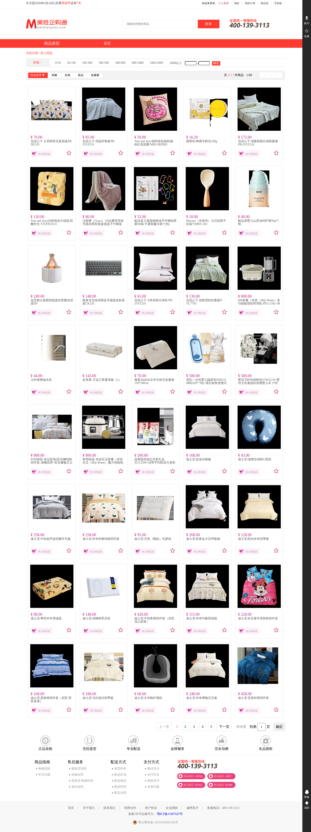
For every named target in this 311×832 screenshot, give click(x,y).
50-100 (71, 62)
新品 (81, 75)
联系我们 (109, 808)
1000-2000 (156, 62)
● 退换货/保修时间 (81, 780)
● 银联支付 (152, 780)
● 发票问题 (152, 786)
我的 (236, 3)
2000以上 (176, 63)
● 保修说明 (76, 774)
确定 (216, 63)
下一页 (224, 726)
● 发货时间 (119, 768)
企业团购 (172, 808)
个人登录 (223, 3)
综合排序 (38, 75)
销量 (54, 75)
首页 (71, 808)
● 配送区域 (119, 774)
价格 (67, 75)
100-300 (87, 62)
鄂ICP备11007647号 (169, 814)
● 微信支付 (152, 768)
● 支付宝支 (152, 774)
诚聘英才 (192, 808)
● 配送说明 (119, 792)
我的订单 (250, 3)
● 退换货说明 (77, 768)
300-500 (104, 62)
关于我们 (89, 808)
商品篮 (264, 3)
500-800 (120, 62)
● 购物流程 (43, 768)
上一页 (164, 726)
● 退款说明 (76, 786)
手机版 (278, 3)
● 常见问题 (43, 774)
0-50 (58, 62)
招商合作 (130, 808)
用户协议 (151, 808)
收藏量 (95, 75)
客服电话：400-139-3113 (223, 808)
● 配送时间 (119, 786)
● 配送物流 (119, 780)
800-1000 (137, 62)
